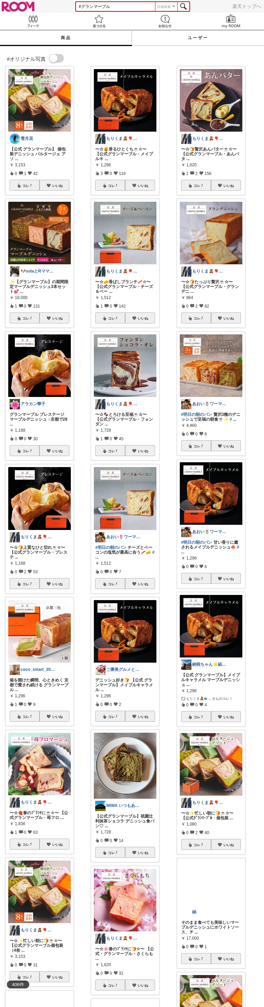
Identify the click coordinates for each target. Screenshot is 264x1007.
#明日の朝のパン (110, 547)
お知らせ (165, 21)
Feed (33, 21)
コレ (27, 185)
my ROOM (231, 21)
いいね (57, 185)
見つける (99, 21)
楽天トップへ (246, 6)
